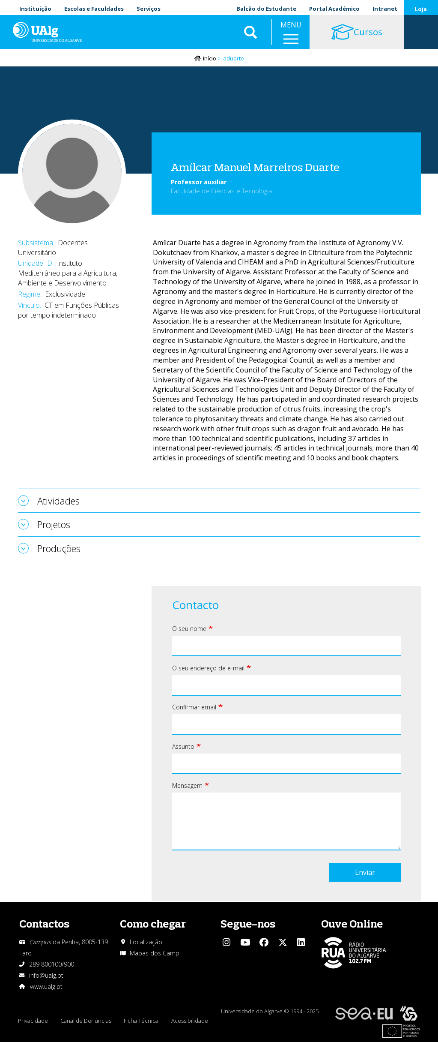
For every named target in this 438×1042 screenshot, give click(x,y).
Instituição (35, 8)
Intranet (384, 8)
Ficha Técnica (142, 1020)
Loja (421, 9)
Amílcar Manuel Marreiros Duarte (255, 167)
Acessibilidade (190, 1020)
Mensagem (187, 786)
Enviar (365, 872)
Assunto (183, 747)
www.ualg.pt (46, 986)
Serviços (149, 8)
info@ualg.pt (46, 975)
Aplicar (250, 34)
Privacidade (33, 1020)
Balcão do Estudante (266, 8)
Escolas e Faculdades (94, 8)
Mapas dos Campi (155, 953)
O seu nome (189, 629)
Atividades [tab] (58, 501)
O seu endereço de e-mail (208, 668)
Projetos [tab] (53, 524)
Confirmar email (194, 707)
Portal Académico (334, 8)
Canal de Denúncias (86, 1020)
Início (209, 59)
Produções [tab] (58, 548)
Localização (146, 942)
